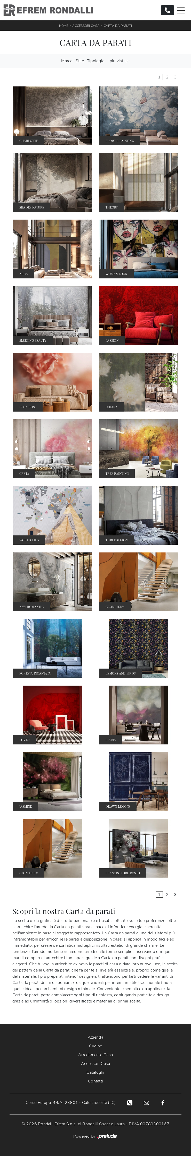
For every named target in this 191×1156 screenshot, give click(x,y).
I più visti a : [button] (118, 61)
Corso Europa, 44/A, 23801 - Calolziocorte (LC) (71, 1102)
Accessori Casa (86, 26)
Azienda (95, 1037)
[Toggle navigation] (181, 10)
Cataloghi (95, 1072)
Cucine (95, 1046)
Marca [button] (66, 61)
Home (63, 26)
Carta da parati (118, 26)
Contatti (95, 1081)
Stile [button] (80, 61)
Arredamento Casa (95, 1055)
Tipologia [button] (95, 61)
